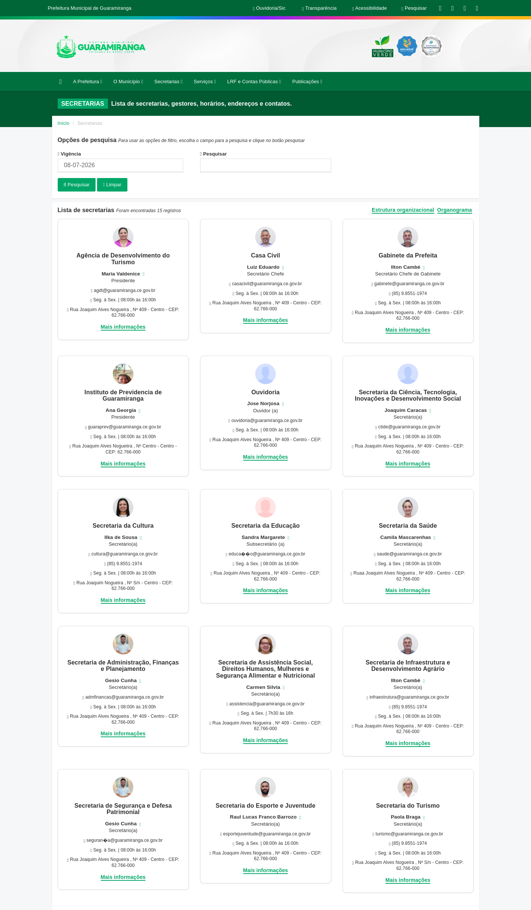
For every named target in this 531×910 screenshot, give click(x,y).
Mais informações (123, 326)
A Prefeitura (87, 81)
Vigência (69, 154)
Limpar (112, 184)
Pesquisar (213, 154)
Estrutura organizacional (403, 209)
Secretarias (168, 81)
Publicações (307, 81)
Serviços (205, 81)
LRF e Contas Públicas (254, 81)
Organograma (454, 209)
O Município (128, 81)
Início (64, 123)
